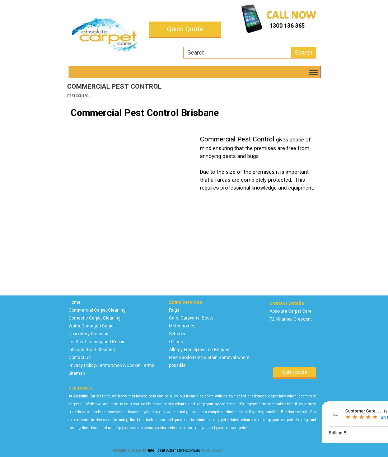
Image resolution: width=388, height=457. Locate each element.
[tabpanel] (295, 26)
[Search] (237, 53)
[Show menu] (314, 72)
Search (303, 52)
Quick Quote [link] (185, 29)
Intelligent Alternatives (167, 450)
